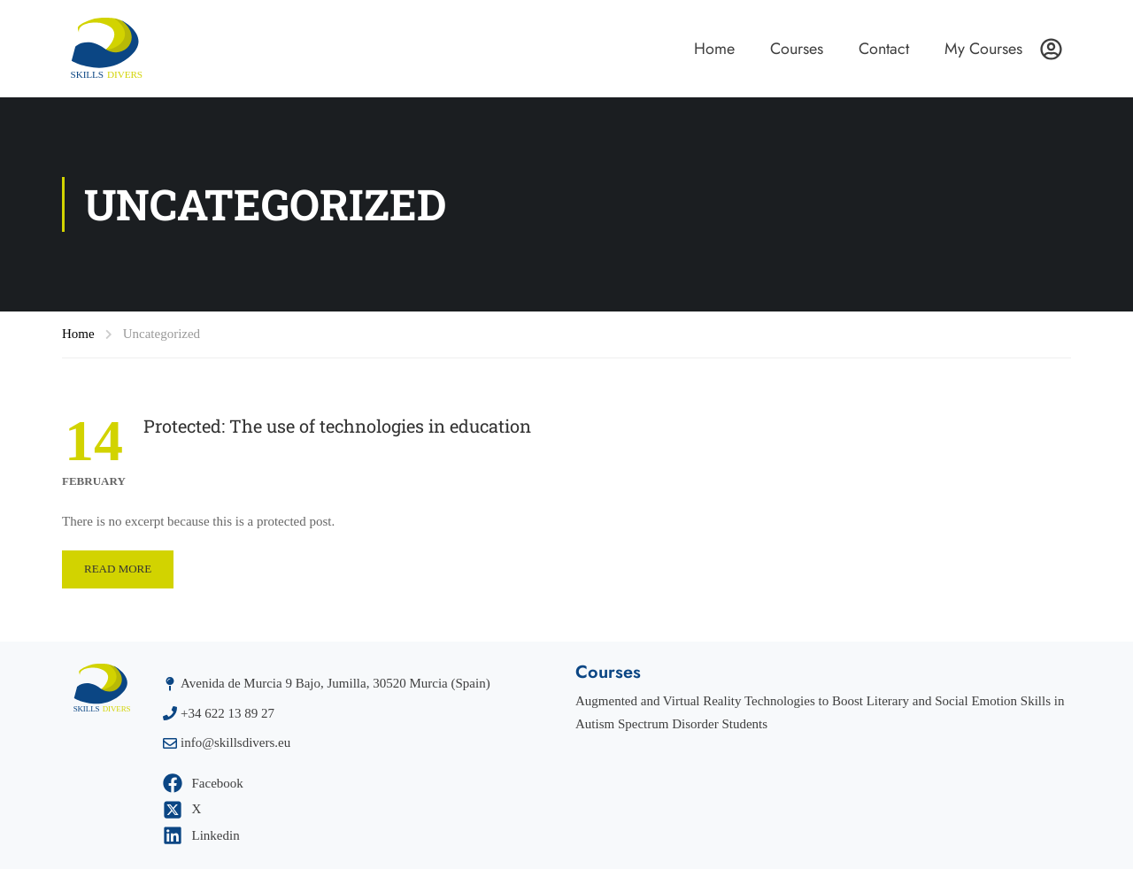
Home (714, 48)
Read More (117, 568)
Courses (796, 48)
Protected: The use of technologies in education (337, 425)
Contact (884, 48)
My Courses (983, 48)
